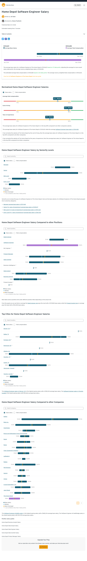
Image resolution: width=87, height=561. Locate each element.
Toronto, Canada (8, 374)
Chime (5, 479)
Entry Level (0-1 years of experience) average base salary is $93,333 (22, 212)
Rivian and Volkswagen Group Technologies (15, 433)
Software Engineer (9, 242)
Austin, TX (6, 362)
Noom (5, 439)
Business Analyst (8, 276)
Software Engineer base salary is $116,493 (67, 129)
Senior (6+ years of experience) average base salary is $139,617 (21, 207)
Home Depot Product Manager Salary (11, 536)
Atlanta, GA (7, 351)
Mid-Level (6, 176)
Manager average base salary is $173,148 (15, 204)
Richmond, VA (7, 345)
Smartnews (7, 428)
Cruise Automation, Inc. (10, 484)
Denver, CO (7, 328)
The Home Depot (8, 496)
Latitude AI (7, 456)
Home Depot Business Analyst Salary (11, 522)
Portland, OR (7, 340)
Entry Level (7, 181)
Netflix (5, 416)
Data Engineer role (33, 303)
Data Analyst (7, 271)
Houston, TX (7, 357)
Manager (6, 164)
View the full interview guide (22, 76)
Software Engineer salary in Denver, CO (15, 391)
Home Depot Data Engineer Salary (10, 529)
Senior (5, 170)
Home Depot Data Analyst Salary (10, 526)
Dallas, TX (6, 334)
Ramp (5, 445)
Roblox (5, 462)
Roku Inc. (6, 422)
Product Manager (8, 254)
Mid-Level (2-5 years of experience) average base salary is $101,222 (22, 210)
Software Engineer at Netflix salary (13, 513)
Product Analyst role (72, 303)
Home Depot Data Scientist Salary (10, 533)
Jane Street (7, 490)
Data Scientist (7, 259)
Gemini (5, 473)
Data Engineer (7, 237)
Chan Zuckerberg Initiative (11, 450)
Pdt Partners (7, 467)
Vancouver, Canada (9, 368)
